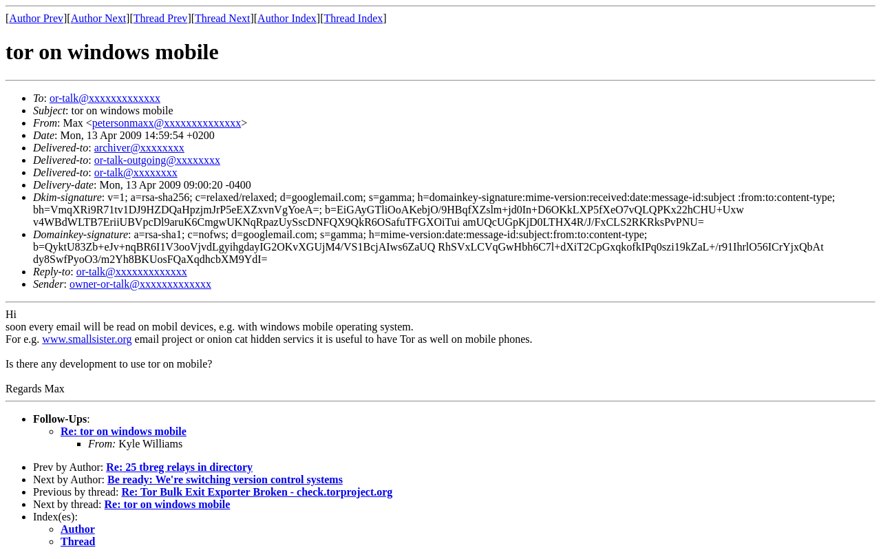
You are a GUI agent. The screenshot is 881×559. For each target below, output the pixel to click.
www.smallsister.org (86, 339)
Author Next (98, 18)
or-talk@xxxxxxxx (136, 172)
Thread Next (222, 18)
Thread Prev (161, 18)
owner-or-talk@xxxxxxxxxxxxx (140, 284)
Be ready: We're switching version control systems (225, 479)
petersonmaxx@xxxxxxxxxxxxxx (166, 123)
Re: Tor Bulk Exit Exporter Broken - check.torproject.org (256, 492)
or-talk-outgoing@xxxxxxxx (157, 160)
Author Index (287, 18)
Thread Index (353, 18)
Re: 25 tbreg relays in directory (179, 467)
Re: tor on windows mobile (124, 431)
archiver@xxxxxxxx (139, 148)
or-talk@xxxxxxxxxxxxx (105, 98)
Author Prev (36, 18)
